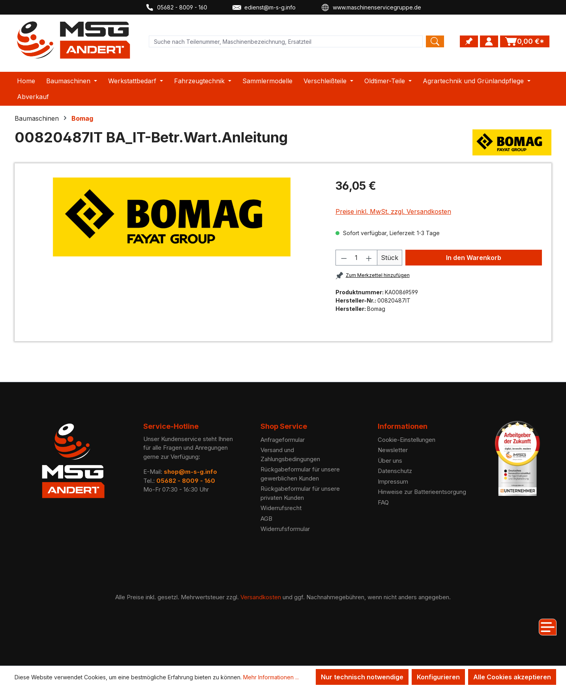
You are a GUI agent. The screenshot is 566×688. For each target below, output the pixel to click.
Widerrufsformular (285, 529)
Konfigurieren (438, 677)
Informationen (402, 426)
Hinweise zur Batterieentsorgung (422, 491)
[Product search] (286, 41)
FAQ (383, 502)
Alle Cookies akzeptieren (512, 677)
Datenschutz (395, 471)
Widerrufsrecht (281, 508)
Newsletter (393, 450)
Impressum (393, 481)
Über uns (390, 460)
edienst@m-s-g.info (264, 7)
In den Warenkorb (473, 258)
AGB (266, 518)
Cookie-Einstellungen (406, 439)
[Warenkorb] (524, 41)
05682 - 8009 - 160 (176, 7)
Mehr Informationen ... (271, 677)
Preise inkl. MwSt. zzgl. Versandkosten (393, 211)
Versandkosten (260, 597)
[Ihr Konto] (489, 41)
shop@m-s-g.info (190, 471)
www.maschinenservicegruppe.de (371, 7)
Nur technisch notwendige (362, 677)
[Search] (435, 41)
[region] (172, 217)
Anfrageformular (283, 439)
